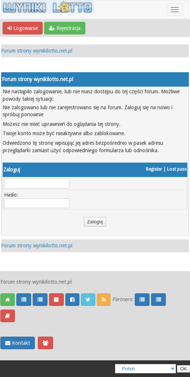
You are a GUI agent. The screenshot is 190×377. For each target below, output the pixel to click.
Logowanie (22, 28)
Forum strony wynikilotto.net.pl (36, 51)
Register (154, 169)
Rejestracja (65, 28)
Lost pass (177, 169)
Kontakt (17, 343)
